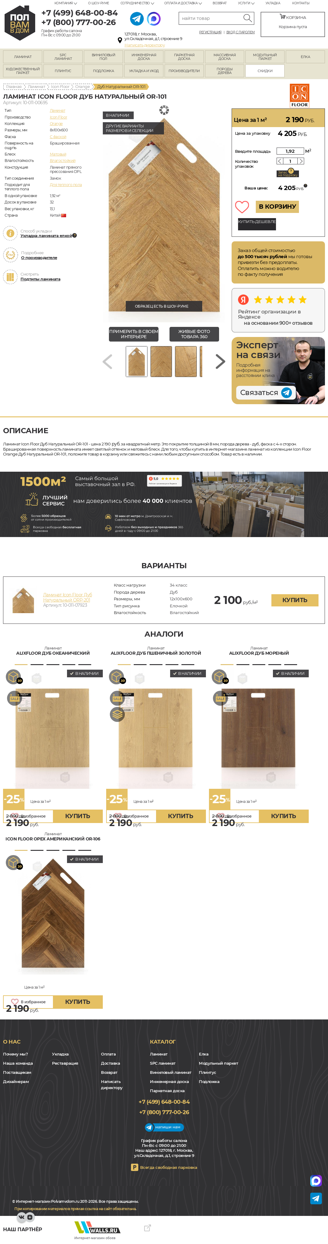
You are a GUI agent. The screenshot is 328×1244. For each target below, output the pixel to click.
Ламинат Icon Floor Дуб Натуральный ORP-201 (67, 597)
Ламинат (36, 86)
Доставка (110, 1063)
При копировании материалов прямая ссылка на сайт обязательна (75, 1208)
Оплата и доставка (181, 3)
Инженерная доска (169, 1081)
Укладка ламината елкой (46, 235)
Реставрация (65, 1063)
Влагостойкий (63, 160)
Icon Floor (60, 86)
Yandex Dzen (30, 1220)
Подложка (209, 1081)
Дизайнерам (15, 1081)
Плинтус (207, 1072)
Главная (14, 86)
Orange (82, 86)
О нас (11, 1042)
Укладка (273, 3)
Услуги (244, 3)
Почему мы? (15, 1054)
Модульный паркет (218, 1063)
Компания (63, 3)
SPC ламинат (163, 1063)
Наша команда (18, 1063)
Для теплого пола (66, 184)
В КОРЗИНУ (277, 206)
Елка (203, 1054)
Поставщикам (17, 1072)
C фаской (58, 136)
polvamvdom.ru (20, 23)
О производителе (39, 257)
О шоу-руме (98, 3)
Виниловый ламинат (171, 1072)
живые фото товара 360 (194, 334)
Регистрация (210, 32)
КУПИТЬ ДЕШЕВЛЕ (257, 221)
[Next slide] (220, 363)
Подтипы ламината (40, 278)
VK (22, 1220)
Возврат (220, 3)
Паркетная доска (167, 1090)
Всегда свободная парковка (168, 1167)
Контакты (300, 3)
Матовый (58, 154)
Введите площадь (253, 151)
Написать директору (145, 44)
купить (295, 600)
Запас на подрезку (288, 173)
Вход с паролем (240, 32)
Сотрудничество (135, 3)
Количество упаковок (246, 164)
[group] (164, 215)
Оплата (108, 1054)
